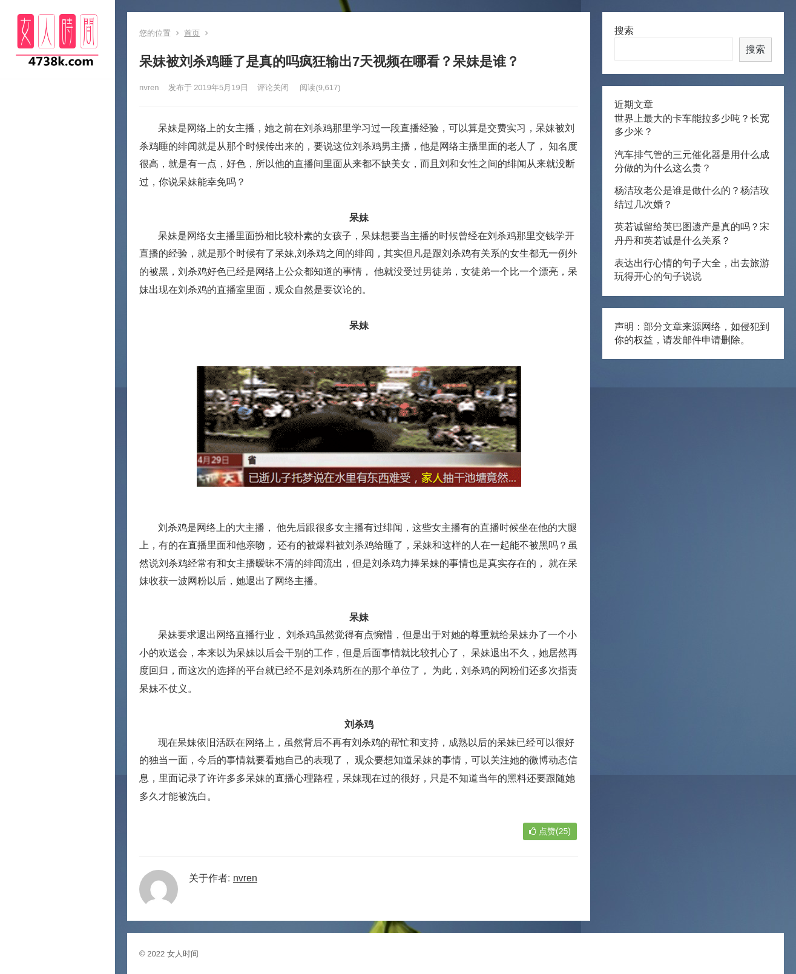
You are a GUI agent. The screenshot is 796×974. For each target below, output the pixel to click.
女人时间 (183, 953)
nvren (149, 87)
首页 (192, 33)
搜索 (624, 30)
